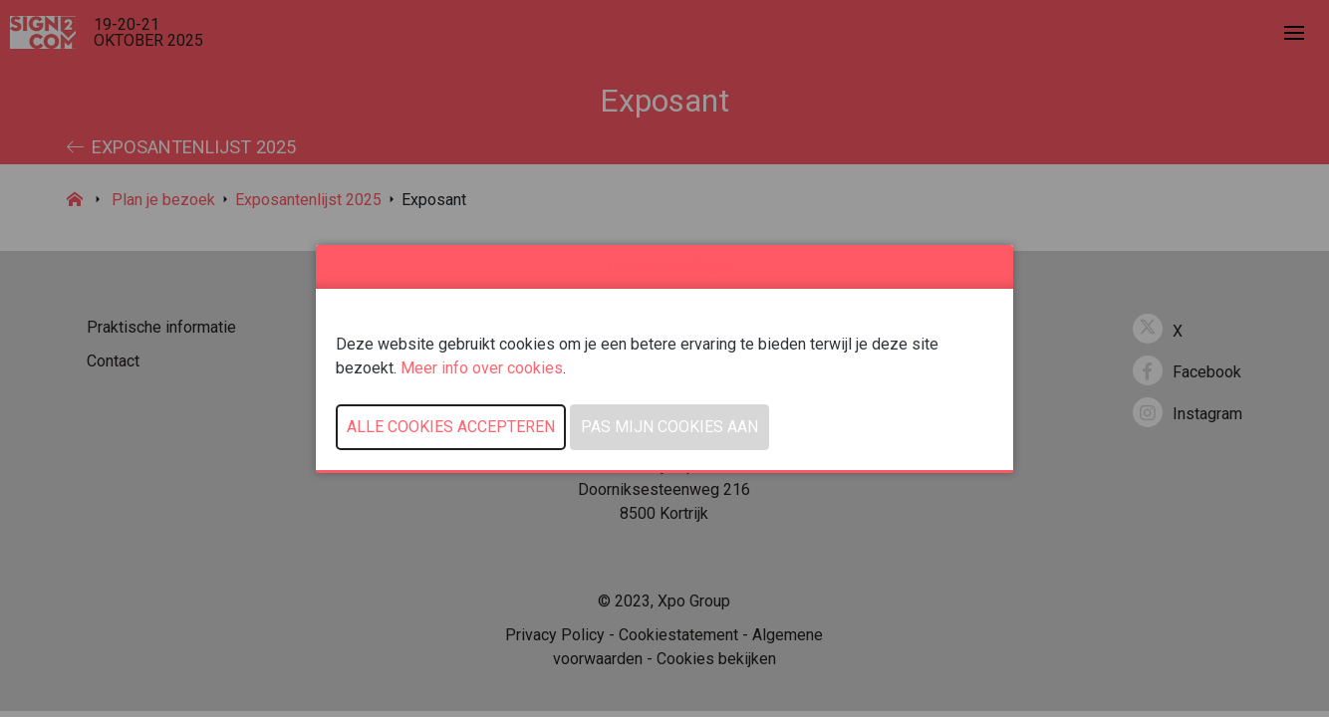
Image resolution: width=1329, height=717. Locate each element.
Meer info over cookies (481, 367)
